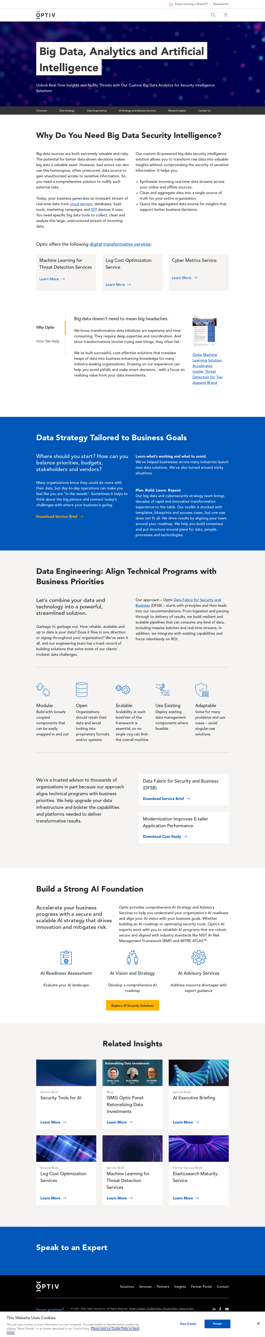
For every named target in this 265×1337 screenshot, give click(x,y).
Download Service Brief (167, 798)
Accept (217, 1324)
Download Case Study (165, 836)
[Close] (258, 1323)
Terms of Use (186, 1309)
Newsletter (221, 4)
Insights (180, 1287)
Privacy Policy (170, 1309)
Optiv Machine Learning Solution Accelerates (207, 360)
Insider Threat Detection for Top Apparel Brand (208, 377)
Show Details (188, 1324)
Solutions (127, 1287)
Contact (223, 1287)
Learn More (52, 279)
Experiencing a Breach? (188, 4)
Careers (141, 1309)
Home (47, 1286)
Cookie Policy (154, 1309)
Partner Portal (201, 1287)
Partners (163, 1287)
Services (145, 1287)
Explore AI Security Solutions (132, 1005)
